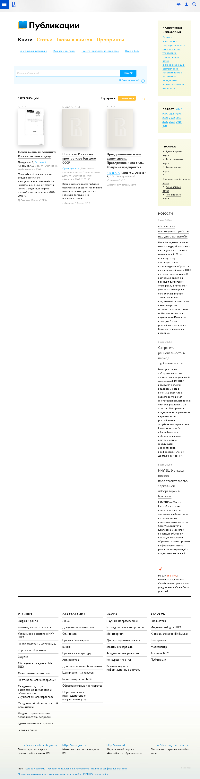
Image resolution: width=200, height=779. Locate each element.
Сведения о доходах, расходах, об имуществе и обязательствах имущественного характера (36, 691)
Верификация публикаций (33, 51)
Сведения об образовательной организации (38, 705)
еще (164, 125)
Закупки (23, 657)
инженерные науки (173, 64)
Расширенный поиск (64, 51)
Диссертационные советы (123, 640)
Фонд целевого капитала (34, 673)
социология (178, 84)
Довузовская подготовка (78, 627)
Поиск (128, 73)
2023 (165, 118)
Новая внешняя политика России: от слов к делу (37, 154)
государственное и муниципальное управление (173, 48)
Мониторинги (115, 633)
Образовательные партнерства (82, 685)
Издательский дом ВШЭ (166, 627)
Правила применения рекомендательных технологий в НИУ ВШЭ (55, 774)
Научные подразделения (122, 621)
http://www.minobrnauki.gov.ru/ (37, 745)
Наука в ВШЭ (132, 51)
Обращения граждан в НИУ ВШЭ (35, 664)
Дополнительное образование (82, 666)
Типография (158, 640)
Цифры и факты (28, 621)
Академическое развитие (123, 653)
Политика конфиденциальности (109, 768)
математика (169, 76)
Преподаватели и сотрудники (37, 644)
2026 (165, 114)
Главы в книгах (75, 39)
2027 (179, 109)
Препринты (110, 39)
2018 (179, 121)
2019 (172, 121)
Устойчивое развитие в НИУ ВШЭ (36, 635)
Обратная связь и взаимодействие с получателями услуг (75, 695)
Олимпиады (69, 633)
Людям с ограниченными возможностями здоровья (34, 715)
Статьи (45, 39)
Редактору (186, 767)
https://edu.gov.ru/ (74, 745)
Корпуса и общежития (32, 650)
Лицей (66, 621)
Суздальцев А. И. (71, 168)
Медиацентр (159, 647)
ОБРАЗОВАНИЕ (73, 614)
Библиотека (158, 621)
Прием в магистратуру (76, 653)
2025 (172, 114)
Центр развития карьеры (78, 672)
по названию (125, 98)
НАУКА (112, 614)
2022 (172, 118)
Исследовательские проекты (125, 627)
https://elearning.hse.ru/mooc (170, 745)
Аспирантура (70, 659)
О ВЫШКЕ (25, 614)
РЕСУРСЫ (158, 614)
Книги (25, 39)
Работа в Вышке (28, 730)
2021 (178, 118)
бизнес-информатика (170, 39)
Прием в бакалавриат (76, 640)
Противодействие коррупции (37, 680)
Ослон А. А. (41, 162)
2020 (165, 121)
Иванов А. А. (113, 172)
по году (141, 98)
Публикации (54, 25)
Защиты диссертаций (120, 647)
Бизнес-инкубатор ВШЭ (77, 679)
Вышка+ (67, 647)
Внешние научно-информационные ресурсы (123, 667)
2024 (178, 114)
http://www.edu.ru (118, 745)
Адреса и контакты (35, 768)
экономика (168, 88)
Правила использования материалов (100, 51)
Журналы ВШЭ (160, 653)
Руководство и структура (34, 627)
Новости (165, 213)
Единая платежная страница (35, 723)
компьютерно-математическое (172, 70)
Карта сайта (101, 774)
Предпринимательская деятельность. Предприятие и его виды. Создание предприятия (125, 160)
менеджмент (169, 80)
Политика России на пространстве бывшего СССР (79, 158)
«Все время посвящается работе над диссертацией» (173, 231)
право (166, 84)
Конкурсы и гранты (119, 659)
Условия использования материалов (68, 768)
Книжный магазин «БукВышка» (169, 633)
